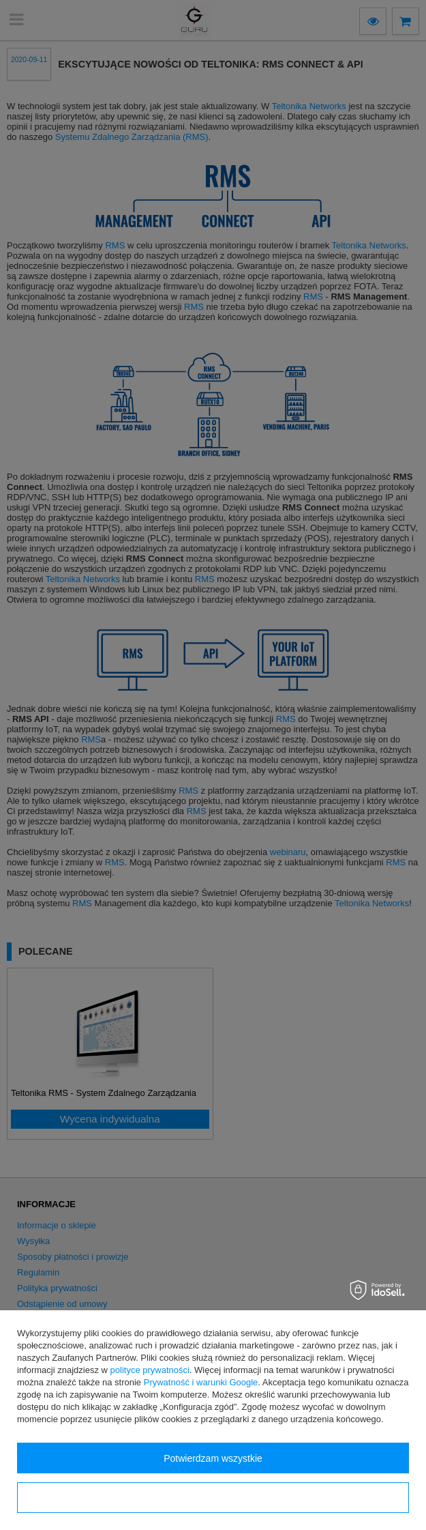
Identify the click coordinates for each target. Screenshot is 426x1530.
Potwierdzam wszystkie (213, 1458)
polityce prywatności (149, 1370)
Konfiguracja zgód (212, 1497)
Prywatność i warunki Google (201, 1382)
